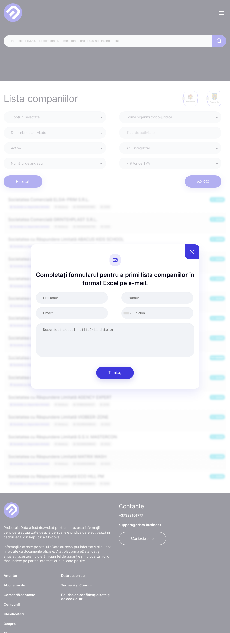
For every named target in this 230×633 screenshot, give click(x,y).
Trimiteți (115, 373)
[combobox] (127, 313)
